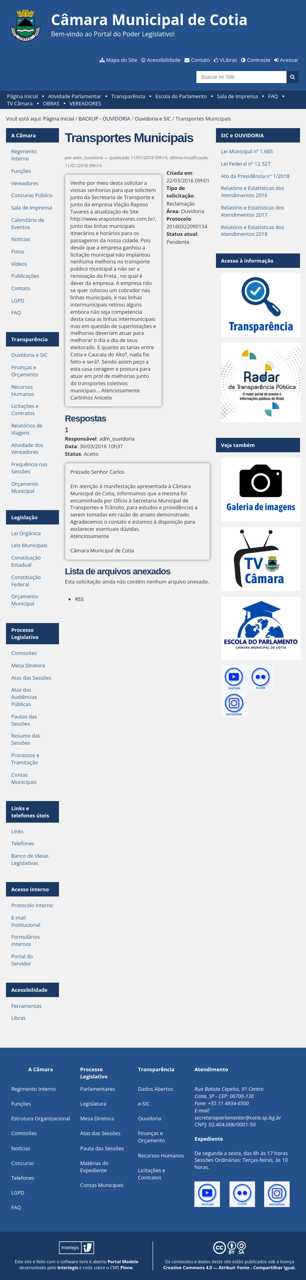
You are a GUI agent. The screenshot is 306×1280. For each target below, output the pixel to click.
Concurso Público (32, 195)
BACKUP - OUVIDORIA (104, 118)
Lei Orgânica (26, 533)
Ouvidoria (149, 1118)
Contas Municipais (24, 778)
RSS (79, 599)
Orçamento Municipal (24, 487)
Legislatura (93, 1103)
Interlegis (67, 1267)
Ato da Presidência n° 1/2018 (255, 176)
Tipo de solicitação (180, 191)
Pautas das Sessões (24, 720)
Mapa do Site (121, 59)
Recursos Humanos (22, 390)
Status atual (182, 233)
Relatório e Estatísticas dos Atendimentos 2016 (252, 191)
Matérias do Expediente (94, 1166)
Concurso (22, 1163)
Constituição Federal (26, 581)
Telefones (22, 843)
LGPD (17, 300)
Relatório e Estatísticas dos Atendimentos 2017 (252, 211)
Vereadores (24, 183)
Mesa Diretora (28, 665)
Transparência (128, 96)
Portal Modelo (123, 1261)
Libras (18, 1017)
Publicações (25, 275)
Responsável (81, 438)
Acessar (289, 59)
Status (73, 453)
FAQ (273, 96)
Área (172, 211)
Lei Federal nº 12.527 (246, 163)
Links (17, 831)
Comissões (24, 653)
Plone (126, 1267)
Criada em (179, 172)
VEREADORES (85, 103)
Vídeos (19, 263)
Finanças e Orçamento (24, 371)
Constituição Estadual (26, 561)
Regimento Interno (24, 155)
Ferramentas (26, 1005)
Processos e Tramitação (25, 759)
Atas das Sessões (31, 677)
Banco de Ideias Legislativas (30, 859)
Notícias (20, 239)
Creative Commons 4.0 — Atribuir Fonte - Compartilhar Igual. (229, 1267)
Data (71, 446)
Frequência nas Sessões (29, 468)
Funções (21, 170)
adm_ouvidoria (117, 438)
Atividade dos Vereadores (27, 448)
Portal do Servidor (22, 960)
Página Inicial (22, 96)
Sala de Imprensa (237, 96)
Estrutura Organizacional (40, 1118)
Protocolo (179, 218)
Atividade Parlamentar (74, 96)
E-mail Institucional (25, 921)
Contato (200, 59)
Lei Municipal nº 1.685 (247, 151)
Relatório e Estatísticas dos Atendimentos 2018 (252, 231)
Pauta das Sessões (102, 1148)
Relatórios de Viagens (26, 429)
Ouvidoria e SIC (153, 118)
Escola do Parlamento (181, 96)
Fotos (17, 251)
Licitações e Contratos (25, 409)
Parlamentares (97, 1088)
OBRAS (51, 103)
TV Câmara (20, 103)
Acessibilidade (163, 59)
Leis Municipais (29, 545)
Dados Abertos (155, 1088)
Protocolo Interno (32, 905)
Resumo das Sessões (25, 739)
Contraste (258, 59)
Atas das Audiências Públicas (24, 697)
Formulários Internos (25, 940)
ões (21, 1103)
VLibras (228, 59)
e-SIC (144, 1103)
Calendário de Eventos (27, 223)
